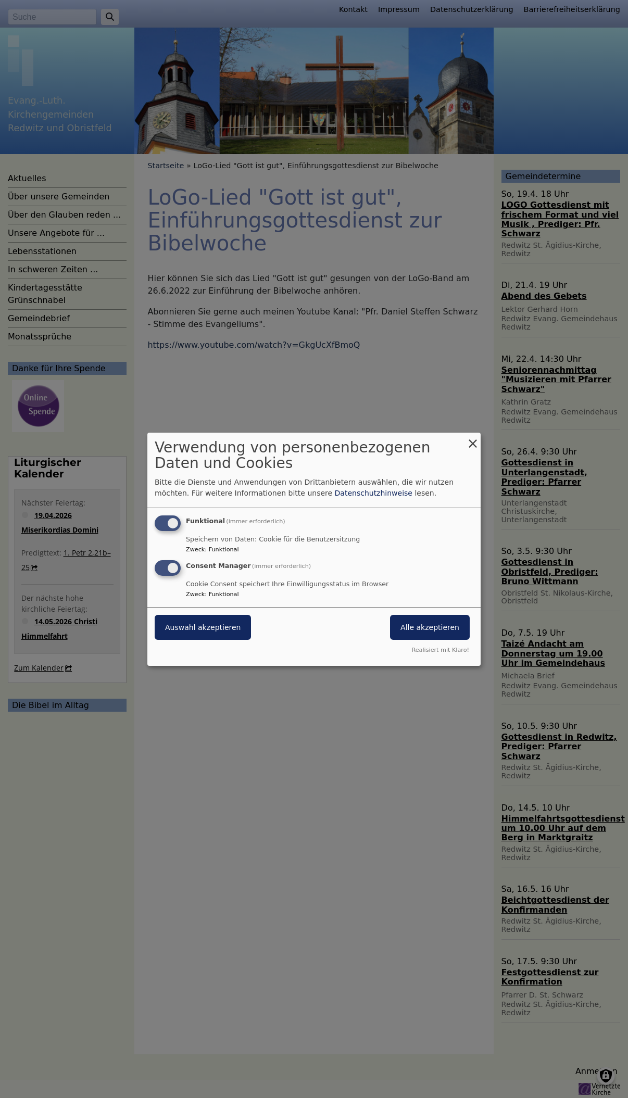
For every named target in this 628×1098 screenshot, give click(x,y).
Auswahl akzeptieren (203, 627)
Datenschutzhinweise (373, 493)
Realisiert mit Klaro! (440, 650)
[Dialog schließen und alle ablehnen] (473, 438)
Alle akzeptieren (429, 627)
